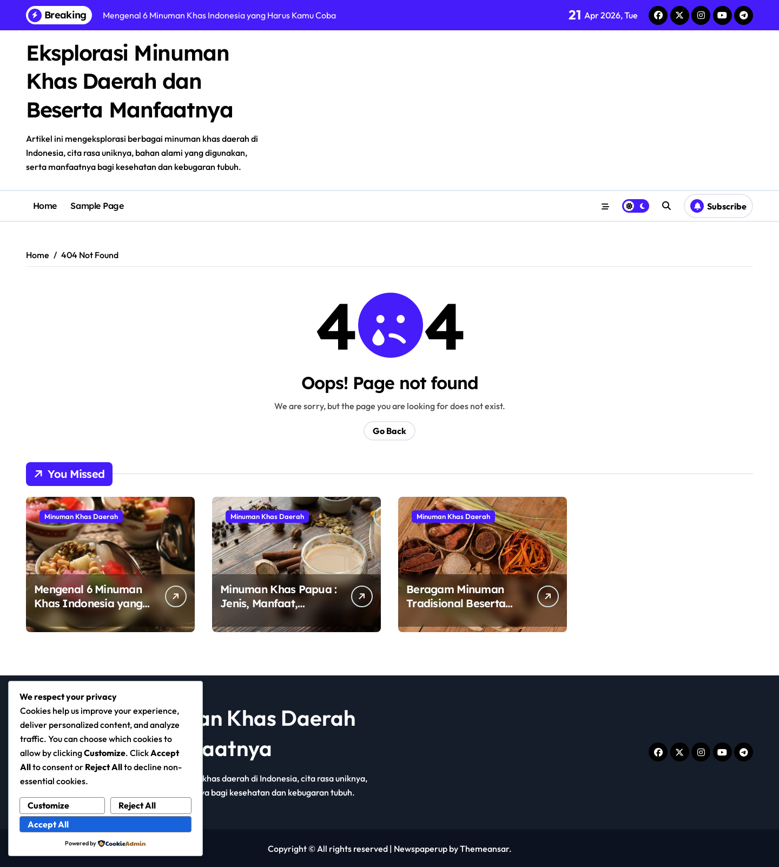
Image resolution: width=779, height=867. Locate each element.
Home (45, 205)
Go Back (389, 429)
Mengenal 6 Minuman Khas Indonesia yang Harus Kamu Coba (88, 602)
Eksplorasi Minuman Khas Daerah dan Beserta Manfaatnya (130, 80)
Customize (48, 805)
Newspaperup (420, 847)
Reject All (137, 805)
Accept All (48, 824)
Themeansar (484, 847)
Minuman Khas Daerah (81, 515)
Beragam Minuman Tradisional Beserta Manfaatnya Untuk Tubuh (455, 609)
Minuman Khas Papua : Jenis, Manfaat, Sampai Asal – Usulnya (278, 602)
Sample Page (96, 205)
